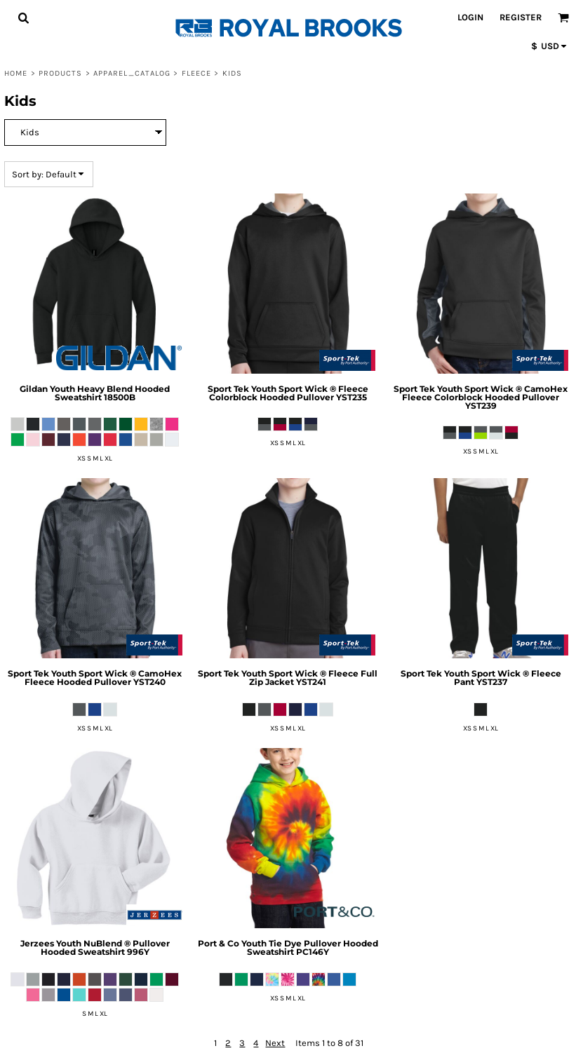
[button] (23, 17)
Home (15, 73)
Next (275, 1043)
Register (521, 17)
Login (470, 17)
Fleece (197, 73)
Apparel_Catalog (132, 73)
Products (61, 73)
